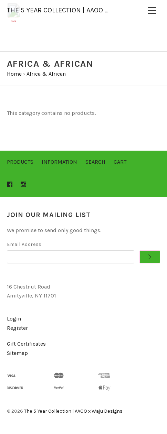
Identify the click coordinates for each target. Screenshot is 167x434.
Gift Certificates (26, 343)
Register (17, 328)
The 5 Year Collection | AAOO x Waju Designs (73, 411)
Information (59, 162)
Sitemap (17, 353)
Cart (120, 162)
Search (95, 162)
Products (20, 162)
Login (14, 318)
